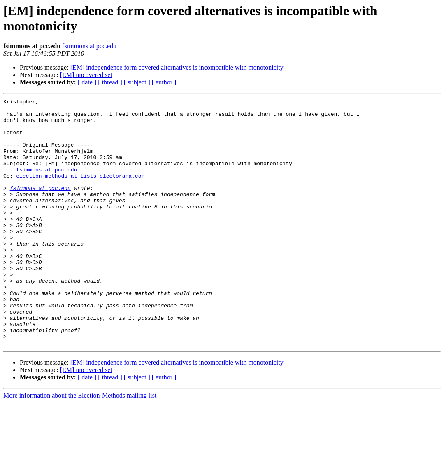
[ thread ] (110, 82)
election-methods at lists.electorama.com (80, 191)
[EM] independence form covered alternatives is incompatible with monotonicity (177, 67)
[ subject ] (137, 82)
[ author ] (164, 82)
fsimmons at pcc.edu (89, 45)
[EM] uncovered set (86, 74)
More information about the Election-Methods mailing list (79, 444)
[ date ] (87, 82)
